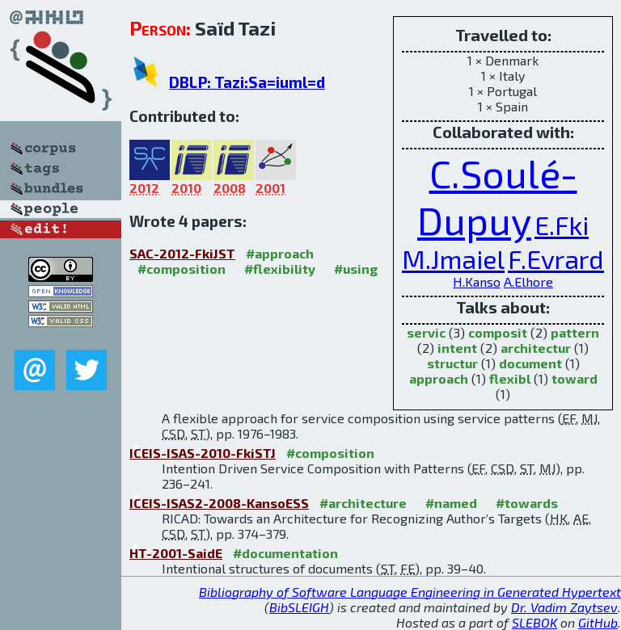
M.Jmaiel (453, 258)
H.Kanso (477, 281)
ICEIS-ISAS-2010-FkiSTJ (202, 452)
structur (452, 363)
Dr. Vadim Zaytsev (564, 607)
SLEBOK (534, 622)
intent (457, 347)
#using (356, 268)
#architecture (363, 502)
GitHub (598, 622)
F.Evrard (556, 258)
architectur (536, 347)
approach (438, 378)
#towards (527, 502)
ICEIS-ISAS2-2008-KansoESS (219, 502)
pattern (575, 332)
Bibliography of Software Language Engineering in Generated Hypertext (410, 591)
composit (497, 332)
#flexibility (279, 268)
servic (426, 332)
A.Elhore (528, 281)
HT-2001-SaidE (175, 553)
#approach (280, 253)
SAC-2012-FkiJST (182, 253)
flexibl (509, 378)
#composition (181, 268)
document (530, 363)
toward (574, 378)
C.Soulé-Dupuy (497, 196)
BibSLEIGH (299, 607)
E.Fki (561, 224)
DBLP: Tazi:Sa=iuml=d (247, 82)
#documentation (285, 553)
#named (451, 502)
